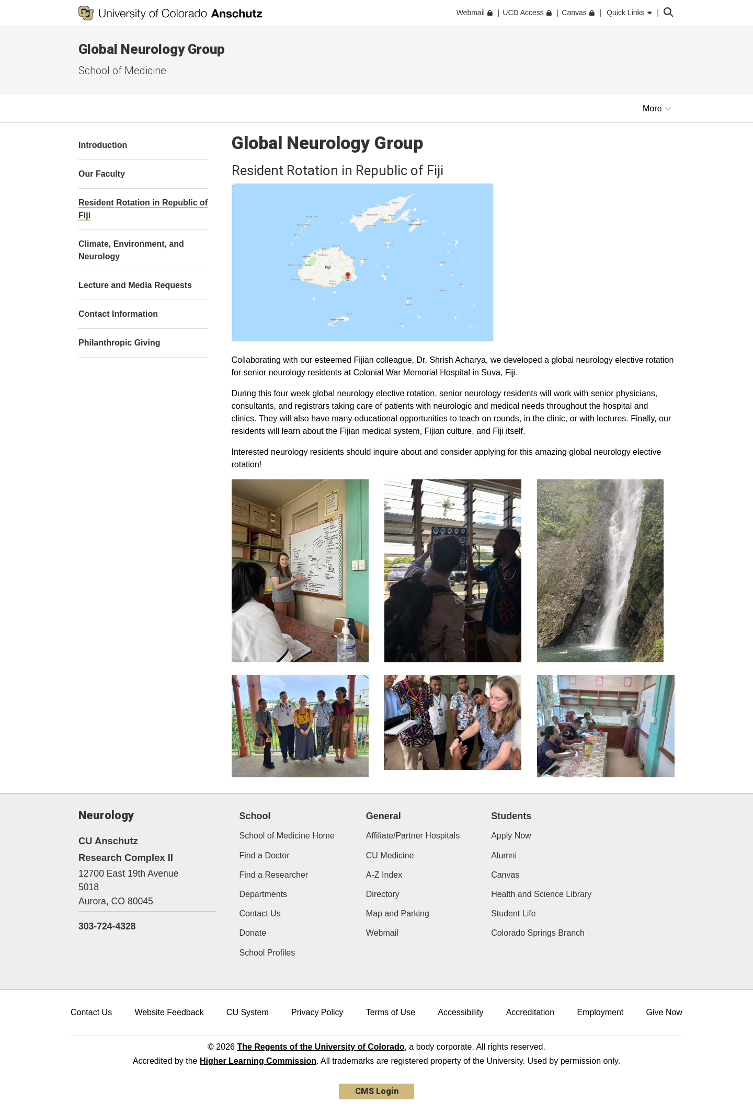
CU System (247, 1012)
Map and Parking (397, 913)
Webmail (382, 932)
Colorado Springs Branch (538, 932)
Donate (253, 932)
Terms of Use (390, 1012)
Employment (600, 1012)
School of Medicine (122, 70)
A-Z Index (384, 874)
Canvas (505, 874)
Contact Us (260, 913)
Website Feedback (168, 1012)
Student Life (513, 913)
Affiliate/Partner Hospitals (413, 835)
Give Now (664, 1012)
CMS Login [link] (376, 1091)
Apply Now (511, 835)
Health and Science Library (541, 894)
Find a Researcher (274, 874)
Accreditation (530, 1012)
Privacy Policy (317, 1012)
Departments (263, 894)
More (657, 108)
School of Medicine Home (287, 835)
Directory (383, 894)
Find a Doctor (264, 855)
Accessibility (460, 1012)
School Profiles (267, 952)
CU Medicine (390, 855)
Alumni (504, 855)
